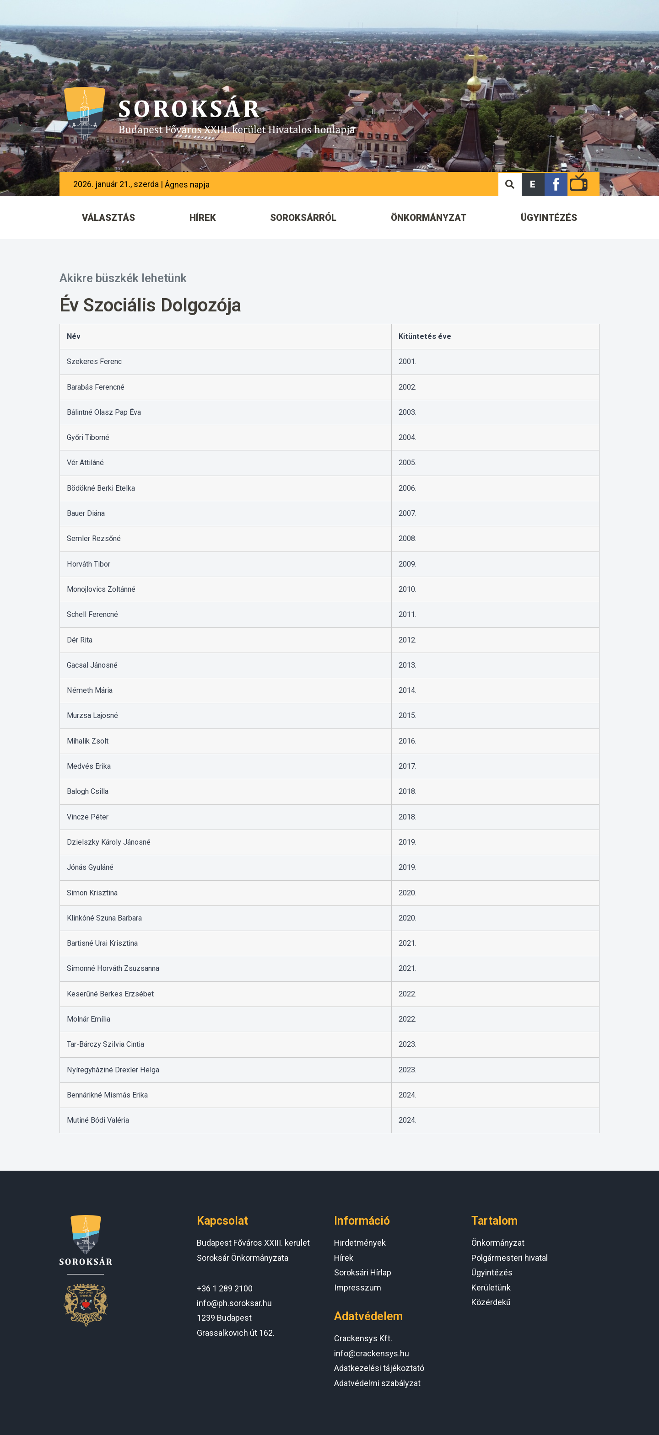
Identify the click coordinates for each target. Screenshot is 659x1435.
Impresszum (357, 1287)
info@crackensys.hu (371, 1353)
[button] (533, 184)
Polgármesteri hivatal (509, 1258)
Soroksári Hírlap (362, 1272)
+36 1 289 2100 (225, 1288)
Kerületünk (491, 1287)
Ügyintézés (492, 1272)
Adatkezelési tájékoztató (379, 1368)
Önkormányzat (497, 1243)
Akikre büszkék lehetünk (123, 278)
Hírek (343, 1258)
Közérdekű (491, 1302)
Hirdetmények (360, 1243)
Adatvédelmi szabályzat (377, 1383)
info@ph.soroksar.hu (234, 1303)
